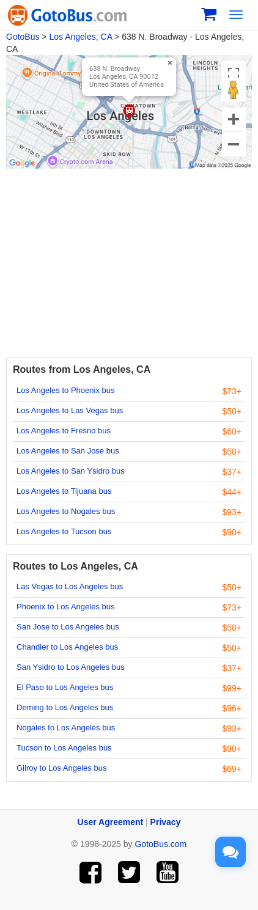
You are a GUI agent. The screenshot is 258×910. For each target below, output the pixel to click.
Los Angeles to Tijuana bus (64, 491)
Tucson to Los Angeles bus (64, 747)
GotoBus (22, 37)
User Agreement (111, 822)
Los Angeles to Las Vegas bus (70, 410)
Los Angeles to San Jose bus (68, 450)
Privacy (165, 822)
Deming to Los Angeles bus (65, 707)
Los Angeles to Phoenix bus (65, 390)
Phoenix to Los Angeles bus (65, 606)
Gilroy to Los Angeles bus (61, 767)
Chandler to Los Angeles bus (67, 646)
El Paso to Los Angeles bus (65, 687)
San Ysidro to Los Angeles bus (71, 667)
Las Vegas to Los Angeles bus (70, 586)
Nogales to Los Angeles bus (66, 727)
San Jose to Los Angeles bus (68, 626)
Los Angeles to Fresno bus (64, 430)
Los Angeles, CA (80, 37)
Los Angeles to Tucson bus (64, 531)
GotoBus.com (160, 844)
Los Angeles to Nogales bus (66, 511)
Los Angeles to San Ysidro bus (71, 470)
